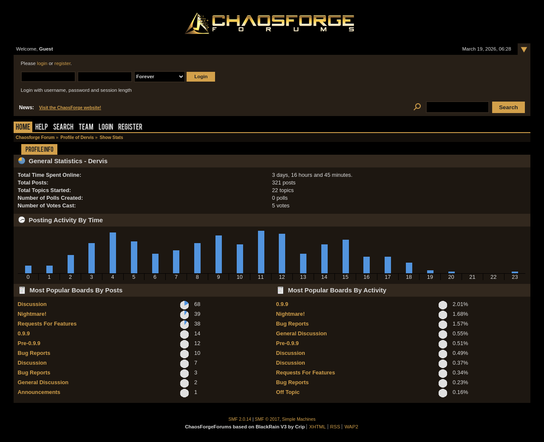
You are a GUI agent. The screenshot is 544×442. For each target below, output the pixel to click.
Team (86, 128)
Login (106, 128)
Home (23, 128)
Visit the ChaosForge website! (70, 107)
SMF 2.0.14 (240, 419)
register (62, 63)
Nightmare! (32, 314)
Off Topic (288, 392)
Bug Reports (34, 353)
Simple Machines (299, 419)
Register (130, 128)
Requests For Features (47, 323)
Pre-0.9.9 (29, 343)
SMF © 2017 (267, 419)
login (42, 63)
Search (63, 128)
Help (41, 128)
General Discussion (43, 382)
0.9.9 (24, 333)
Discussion (32, 304)
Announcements (39, 392)
